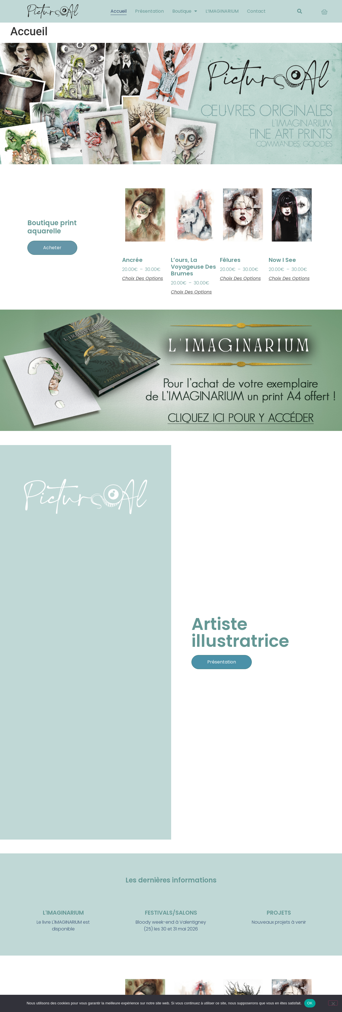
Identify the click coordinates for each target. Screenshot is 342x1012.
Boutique (184, 11)
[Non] (333, 1003)
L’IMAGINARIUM (222, 11)
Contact (256, 11)
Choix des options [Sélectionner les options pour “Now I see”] (289, 278)
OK (309, 1003)
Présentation (149, 11)
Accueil (118, 11)
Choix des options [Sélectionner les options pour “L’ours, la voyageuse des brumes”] (191, 292)
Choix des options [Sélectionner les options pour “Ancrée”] (142, 278)
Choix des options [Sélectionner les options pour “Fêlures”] (240, 278)
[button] (300, 11)
